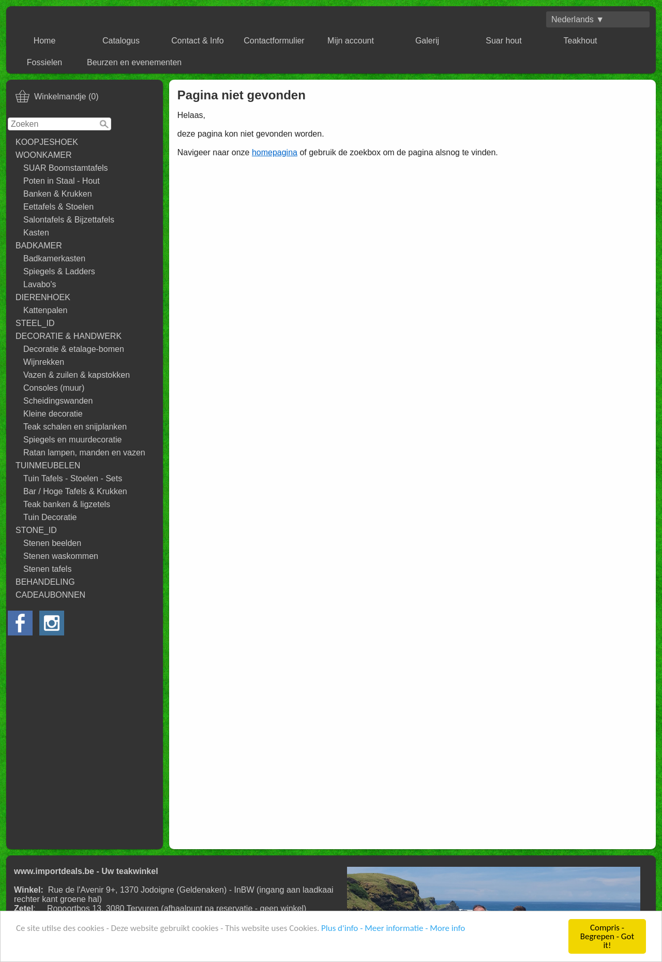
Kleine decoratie (53, 413)
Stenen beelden (52, 543)
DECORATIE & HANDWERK (69, 336)
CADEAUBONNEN (50, 594)
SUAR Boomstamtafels (65, 168)
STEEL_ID (35, 323)
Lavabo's (39, 284)
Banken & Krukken (57, 193)
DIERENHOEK (43, 297)
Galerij (427, 40)
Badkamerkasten (54, 258)
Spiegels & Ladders (59, 271)
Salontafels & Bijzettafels (68, 219)
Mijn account (350, 40)
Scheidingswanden (58, 400)
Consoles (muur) (53, 387)
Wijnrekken (43, 362)
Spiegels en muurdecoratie (72, 439)
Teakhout (580, 40)
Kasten (36, 232)
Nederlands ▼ (577, 19)
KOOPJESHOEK (47, 142)
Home (45, 40)
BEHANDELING (45, 582)
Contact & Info (197, 40)
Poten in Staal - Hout (61, 180)
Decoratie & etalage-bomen (73, 349)
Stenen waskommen (60, 556)
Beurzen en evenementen (134, 62)
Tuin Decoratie (50, 517)
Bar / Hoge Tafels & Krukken (75, 491)
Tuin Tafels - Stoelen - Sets (72, 478)
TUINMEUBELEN (48, 465)
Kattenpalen (45, 310)
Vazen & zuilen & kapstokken (76, 375)
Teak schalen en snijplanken (75, 426)
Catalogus (121, 40)
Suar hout (503, 40)
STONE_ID (36, 530)
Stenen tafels (47, 569)
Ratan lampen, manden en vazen (84, 452)
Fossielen (44, 62)
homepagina (274, 152)
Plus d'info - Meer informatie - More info (393, 928)
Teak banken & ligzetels (66, 504)
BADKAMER (39, 245)
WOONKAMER (43, 155)
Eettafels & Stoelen (58, 206)
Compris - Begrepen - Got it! (607, 937)
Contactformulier (274, 40)
